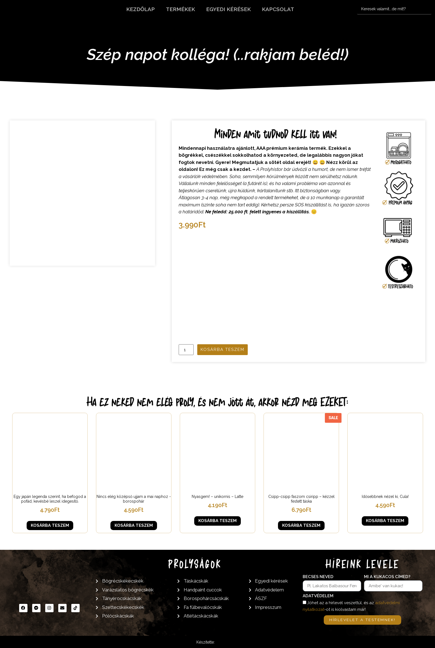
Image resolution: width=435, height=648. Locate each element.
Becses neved (318, 577)
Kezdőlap (140, 9)
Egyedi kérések (228, 9)
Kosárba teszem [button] (50, 525)
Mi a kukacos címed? (387, 577)
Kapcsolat (278, 9)
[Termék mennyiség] (186, 349)
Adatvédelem (318, 596)
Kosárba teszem (222, 349)
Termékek (180, 9)
